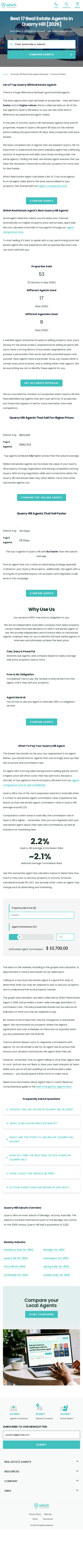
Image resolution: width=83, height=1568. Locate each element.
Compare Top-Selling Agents (41, 497)
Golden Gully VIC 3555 (56, 1275)
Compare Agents (41, 201)
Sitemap (48, 1514)
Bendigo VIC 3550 (54, 1249)
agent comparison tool (53, 186)
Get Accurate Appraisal (41, 383)
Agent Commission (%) (24, 926)
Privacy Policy (35, 1514)
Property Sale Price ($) (24, 907)
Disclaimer (48, 1519)
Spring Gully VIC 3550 (56, 1266)
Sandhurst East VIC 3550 (18, 1249)
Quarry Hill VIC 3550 (16, 1258)
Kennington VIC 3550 (56, 1258)
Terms (35, 1519)
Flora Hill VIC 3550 (14, 1266)
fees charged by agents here (53, 1086)
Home (5, 74)
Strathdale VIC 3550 (16, 1275)
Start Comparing (41, 1314)
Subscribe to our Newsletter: (25, 1426)
